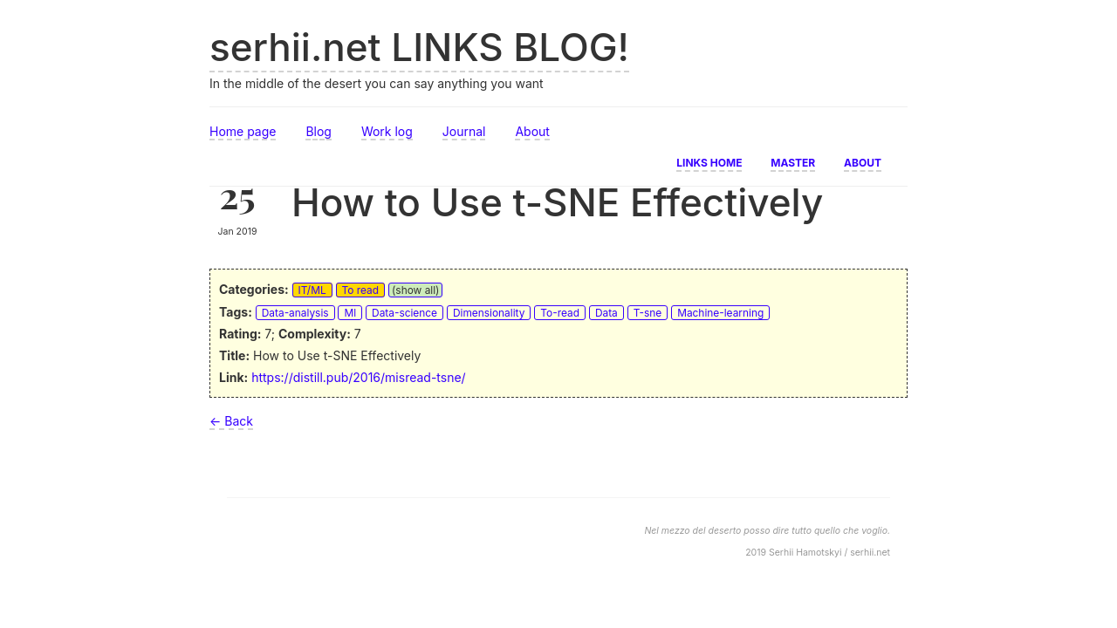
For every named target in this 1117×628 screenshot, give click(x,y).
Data (606, 312)
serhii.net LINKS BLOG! (419, 47)
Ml (350, 312)
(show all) (415, 290)
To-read (559, 312)
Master (793, 161)
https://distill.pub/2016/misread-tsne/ (358, 377)
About (532, 131)
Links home (709, 161)
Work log (387, 131)
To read (361, 290)
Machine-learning (720, 312)
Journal (464, 131)
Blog (318, 131)
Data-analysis (295, 312)
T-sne (648, 312)
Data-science (404, 312)
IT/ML (312, 290)
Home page (242, 131)
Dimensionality (488, 312)
